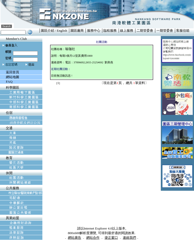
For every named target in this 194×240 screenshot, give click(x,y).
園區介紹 (47, 30)
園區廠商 (77, 30)
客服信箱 (182, 30)
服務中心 (93, 30)
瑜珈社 (70, 49)
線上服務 (126, 30)
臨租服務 (110, 30)
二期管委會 (145, 30)
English (62, 30)
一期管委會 (164, 30)
